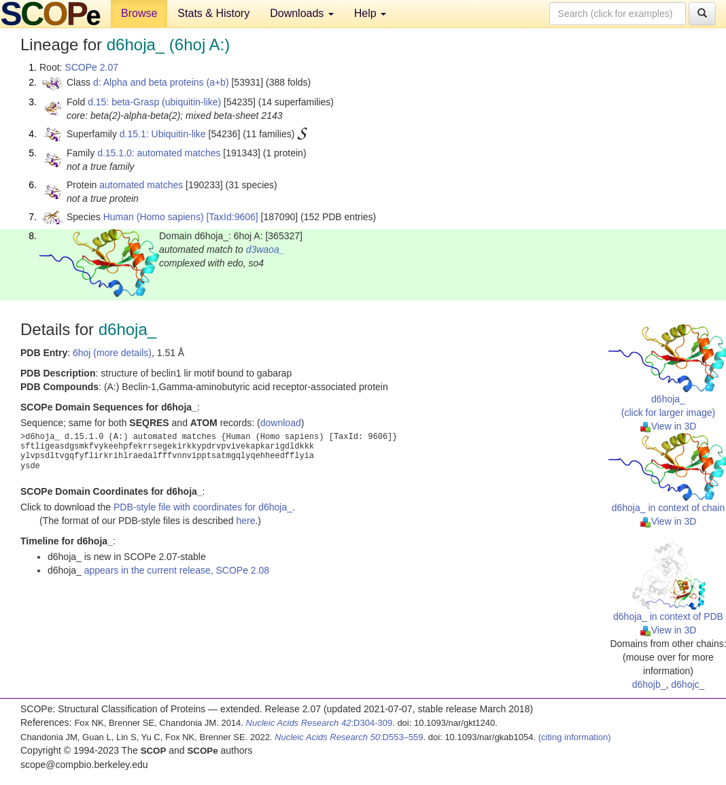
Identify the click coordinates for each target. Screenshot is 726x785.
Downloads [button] (302, 13)
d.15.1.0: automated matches (158, 152)
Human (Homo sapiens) (153, 216)
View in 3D (668, 426)
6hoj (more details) (112, 352)
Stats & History (213, 13)
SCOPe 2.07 (91, 67)
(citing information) (574, 737)
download (280, 422)
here (245, 520)
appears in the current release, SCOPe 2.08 (176, 570)
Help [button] (370, 13)
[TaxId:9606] (232, 216)
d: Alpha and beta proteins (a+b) (161, 82)
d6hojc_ (687, 684)
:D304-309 (319, 723)
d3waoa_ (265, 249)
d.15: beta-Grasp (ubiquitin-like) (154, 102)
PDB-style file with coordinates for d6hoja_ (203, 507)
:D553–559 (349, 737)
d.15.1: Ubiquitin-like (163, 133)
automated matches (141, 184)
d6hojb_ (649, 684)
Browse (139, 13)
